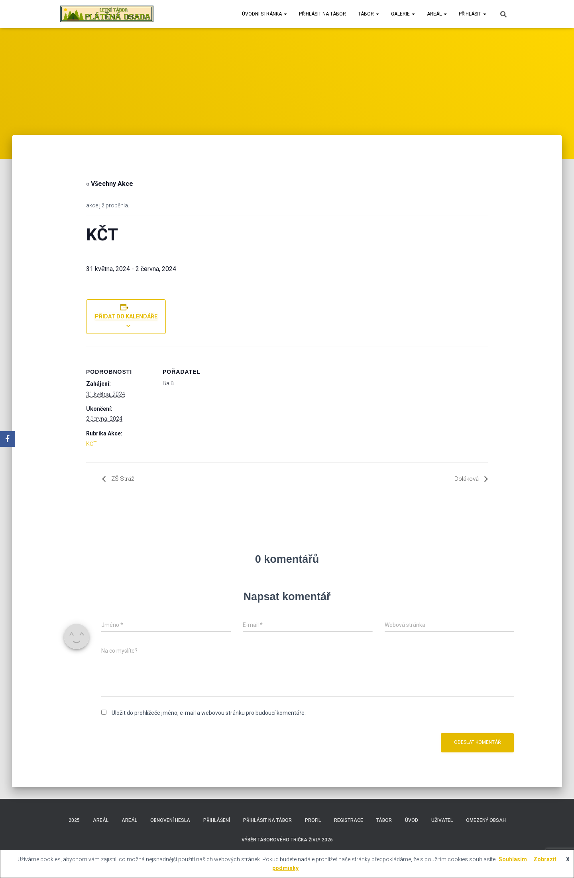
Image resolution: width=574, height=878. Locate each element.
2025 (74, 820)
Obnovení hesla (170, 820)
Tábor (368, 14)
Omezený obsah (486, 820)
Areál (437, 14)
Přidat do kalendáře (126, 316)
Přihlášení (216, 820)
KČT (91, 444)
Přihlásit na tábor (322, 14)
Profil (313, 820)
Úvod (411, 820)
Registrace (348, 820)
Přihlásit (472, 14)
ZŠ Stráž (122, 479)
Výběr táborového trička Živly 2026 (287, 840)
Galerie (403, 14)
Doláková (466, 479)
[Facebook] (7, 439)
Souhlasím (513, 859)
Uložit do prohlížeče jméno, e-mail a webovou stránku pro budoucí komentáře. (209, 713)
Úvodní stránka (264, 14)
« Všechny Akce (109, 183)
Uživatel (442, 820)
